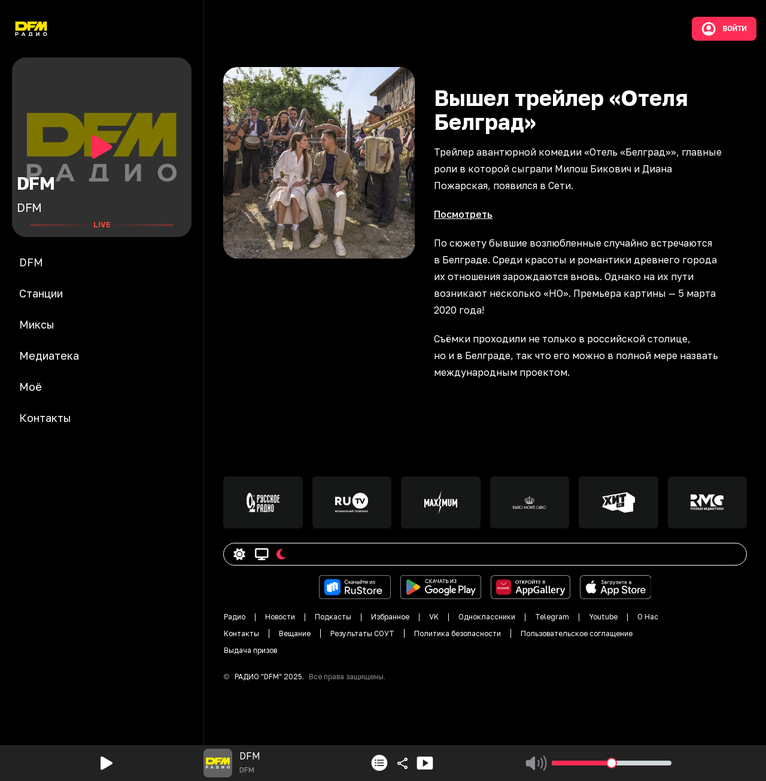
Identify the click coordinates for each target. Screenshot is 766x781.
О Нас (647, 616)
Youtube (603, 616)
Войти (724, 29)
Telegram (552, 616)
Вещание (295, 633)
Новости (280, 616)
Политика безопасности (457, 633)
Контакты (241, 633)
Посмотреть (463, 214)
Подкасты (333, 616)
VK (434, 616)
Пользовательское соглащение (577, 633)
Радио (234, 616)
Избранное (390, 616)
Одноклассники (486, 616)
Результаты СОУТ (362, 633)
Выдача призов (250, 650)
